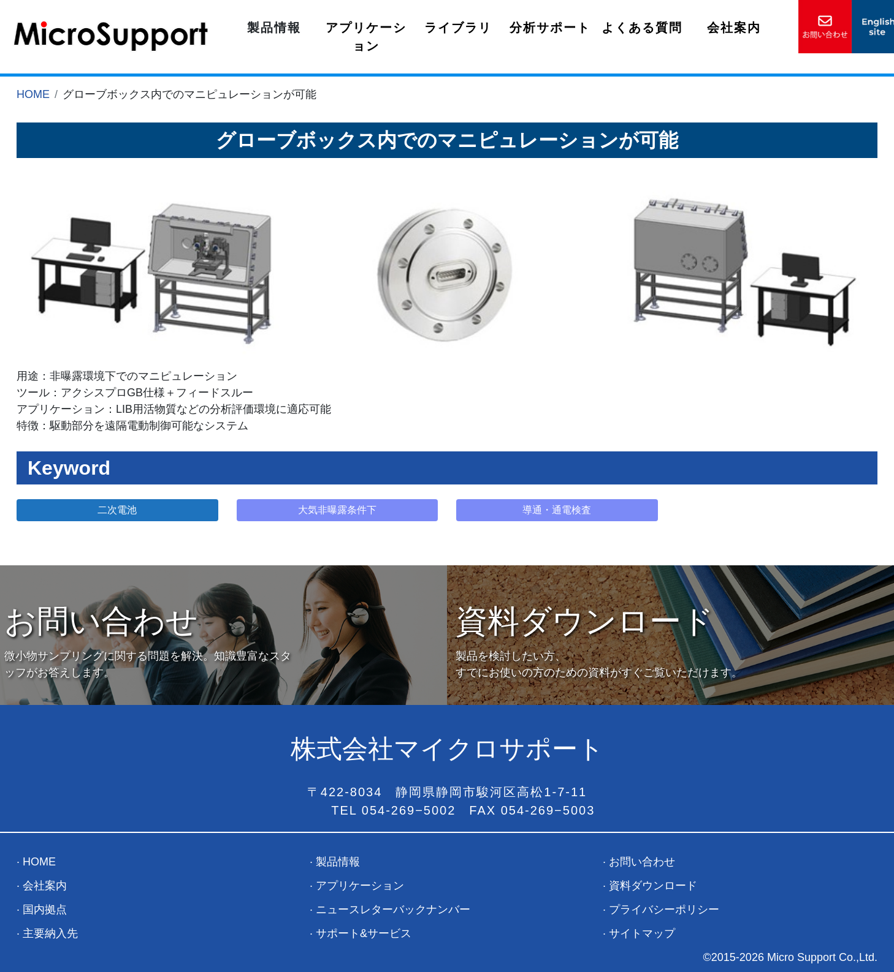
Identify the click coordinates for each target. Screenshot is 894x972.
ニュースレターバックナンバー (393, 909)
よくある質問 (642, 27)
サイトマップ (642, 933)
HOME (33, 94)
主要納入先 (50, 933)
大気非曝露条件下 (337, 510)
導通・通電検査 (556, 510)
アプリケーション (366, 37)
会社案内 (734, 27)
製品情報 (274, 27)
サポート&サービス (363, 933)
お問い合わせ (642, 862)
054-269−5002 (409, 810)
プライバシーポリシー (664, 909)
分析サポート (550, 27)
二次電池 (117, 510)
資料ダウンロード (653, 886)
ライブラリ (458, 27)
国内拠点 (45, 909)
